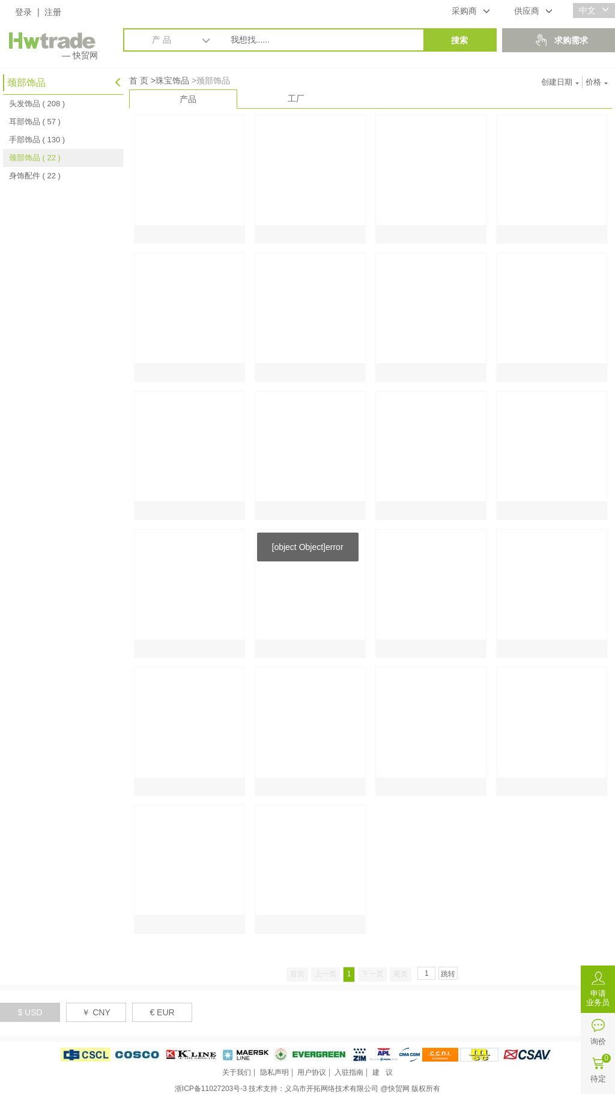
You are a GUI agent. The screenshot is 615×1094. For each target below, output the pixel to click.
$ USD (29, 1012)
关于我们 (236, 1072)
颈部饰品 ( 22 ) (35, 157)
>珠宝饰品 (170, 80)
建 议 (382, 1072)
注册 (52, 12)
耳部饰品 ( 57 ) (35, 121)
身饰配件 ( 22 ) (35, 175)
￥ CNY (96, 1012)
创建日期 (560, 81)
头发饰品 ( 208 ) (37, 103)
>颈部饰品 (211, 80)
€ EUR (162, 1012)
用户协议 (311, 1072)
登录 (23, 12)
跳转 (448, 974)
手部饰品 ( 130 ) (37, 139)
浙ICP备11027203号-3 (211, 1088)
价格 (597, 81)
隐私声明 (274, 1072)
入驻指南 (349, 1072)
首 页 (138, 80)
